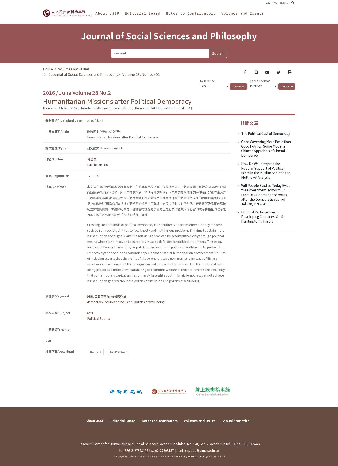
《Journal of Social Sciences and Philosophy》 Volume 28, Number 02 (103, 74)
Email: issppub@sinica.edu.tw (196, 450)
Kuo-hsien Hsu (97, 164)
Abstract (95, 352)
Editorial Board (142, 13)
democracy (95, 302)
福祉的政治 (118, 296)
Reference (207, 81)
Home (48, 69)
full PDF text (118, 352)
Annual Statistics (115, 39)
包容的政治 (102, 296)
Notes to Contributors (191, 13)
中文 (275, 3)
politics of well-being (149, 302)
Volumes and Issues (242, 13)
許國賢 (92, 159)
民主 (90, 296)
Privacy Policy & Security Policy (189, 456)
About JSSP (107, 13)
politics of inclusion (118, 302)
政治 (90, 313)
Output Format (259, 81)
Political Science (99, 318)
